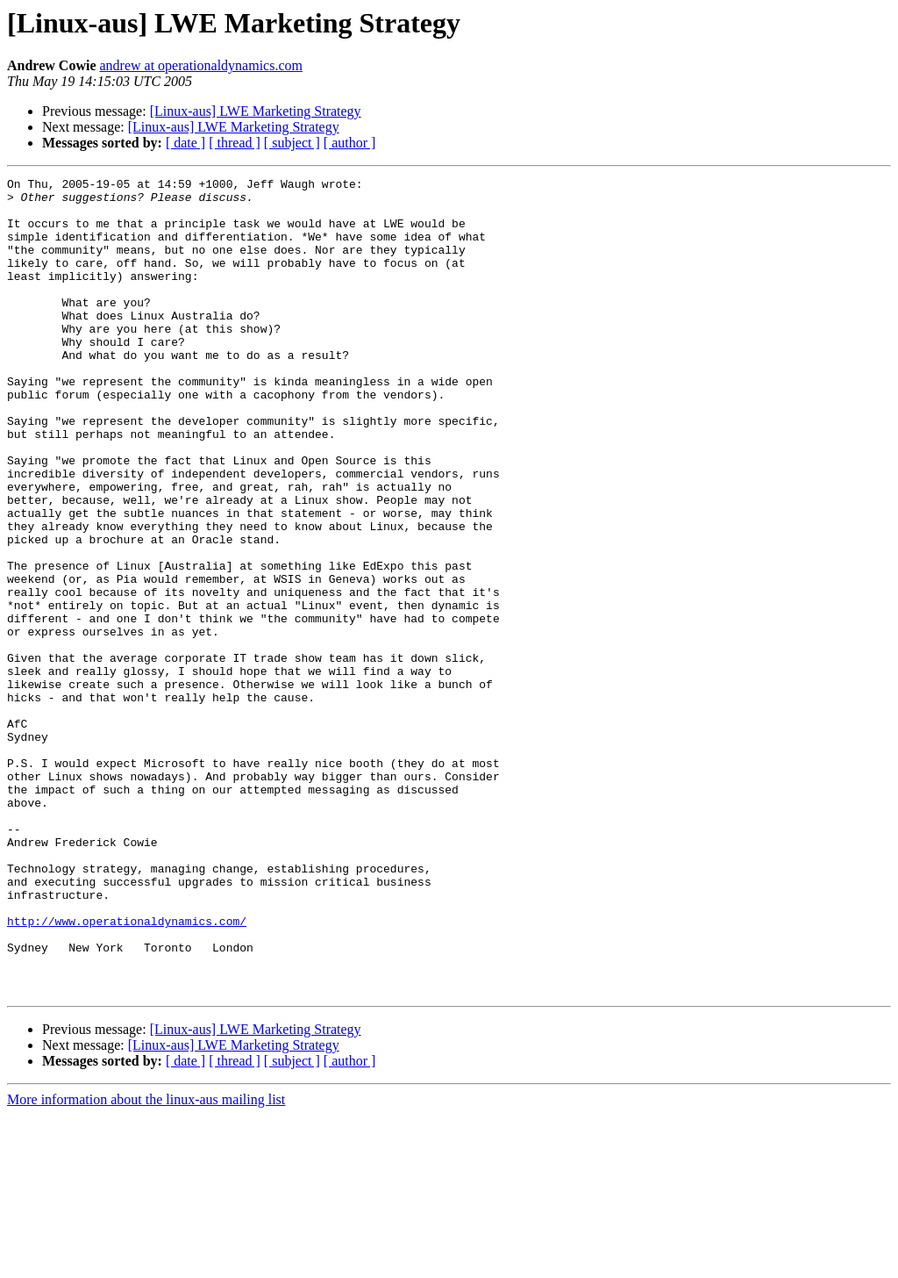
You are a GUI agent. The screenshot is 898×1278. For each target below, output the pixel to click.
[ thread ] (234, 142)
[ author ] (350, 142)
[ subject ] (292, 142)
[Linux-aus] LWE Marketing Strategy (255, 111)
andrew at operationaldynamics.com (200, 65)
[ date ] (185, 142)
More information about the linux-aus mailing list (146, 1262)
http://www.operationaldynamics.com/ (126, 1071)
